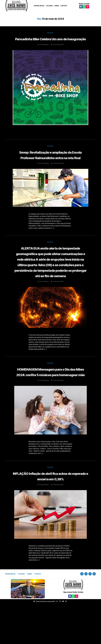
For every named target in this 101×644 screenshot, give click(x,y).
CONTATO (63, 6)
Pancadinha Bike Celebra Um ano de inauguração (50, 41)
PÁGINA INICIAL (39, 6)
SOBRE (56, 6)
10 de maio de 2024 (58, 50)
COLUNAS (49, 6)
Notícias (50, 33)
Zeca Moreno (45, 50)
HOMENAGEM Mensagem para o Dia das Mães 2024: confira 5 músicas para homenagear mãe (50, 403)
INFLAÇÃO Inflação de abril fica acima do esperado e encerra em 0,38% (50, 513)
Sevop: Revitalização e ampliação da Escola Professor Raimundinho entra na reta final (50, 163)
